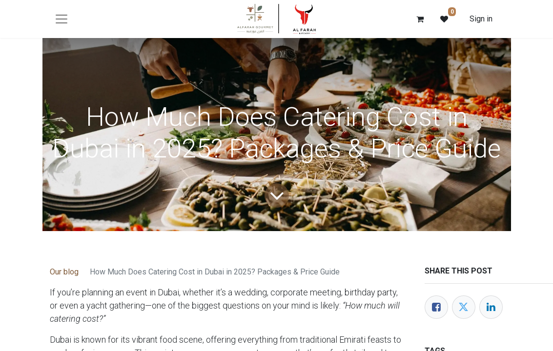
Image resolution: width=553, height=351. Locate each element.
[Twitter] (463, 307)
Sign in (481, 18)
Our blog (64, 271)
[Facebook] (436, 307)
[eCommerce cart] (420, 19)
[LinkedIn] (491, 307)
